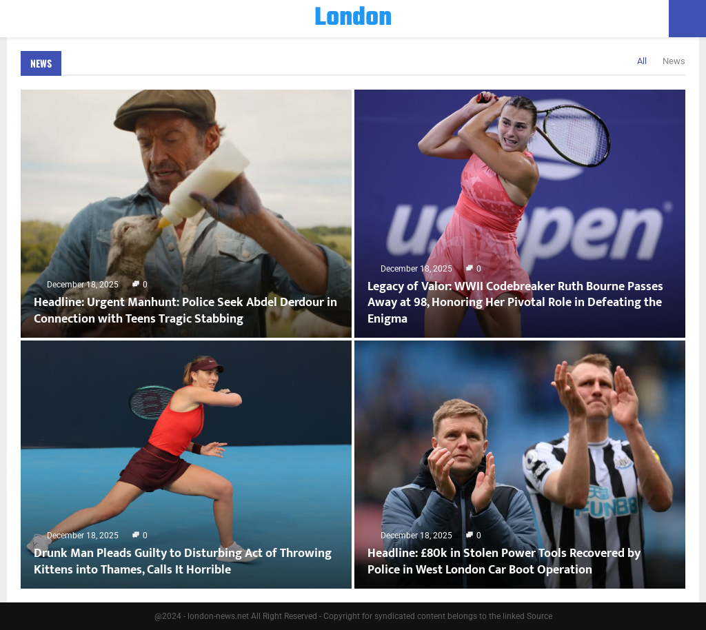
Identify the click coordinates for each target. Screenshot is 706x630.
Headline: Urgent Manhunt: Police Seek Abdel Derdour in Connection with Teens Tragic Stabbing (185, 310)
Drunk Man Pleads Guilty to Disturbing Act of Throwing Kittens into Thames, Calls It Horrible (183, 561)
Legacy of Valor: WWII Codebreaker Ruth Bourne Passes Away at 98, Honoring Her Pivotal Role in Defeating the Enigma (515, 302)
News (41, 63)
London (353, 18)
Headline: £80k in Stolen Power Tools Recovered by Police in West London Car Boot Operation (504, 561)
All (642, 61)
